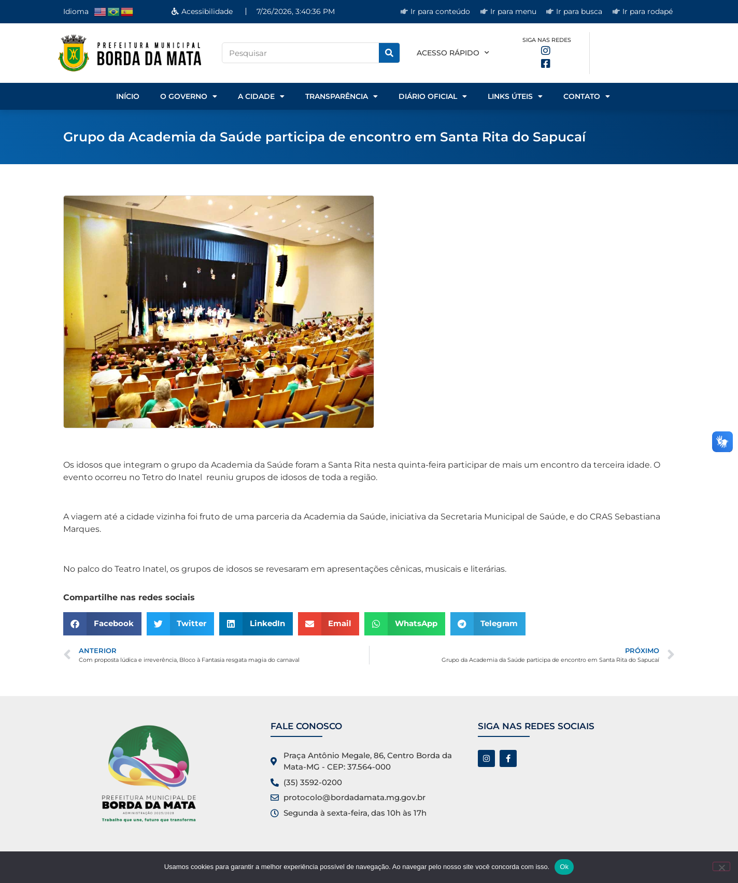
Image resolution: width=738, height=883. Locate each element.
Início (127, 96)
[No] (721, 866)
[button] (102, 623)
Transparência (341, 96)
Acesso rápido (453, 53)
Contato (586, 96)
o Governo (188, 96)
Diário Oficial (433, 96)
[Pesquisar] (389, 53)
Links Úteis (515, 96)
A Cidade (261, 96)
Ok (564, 867)
